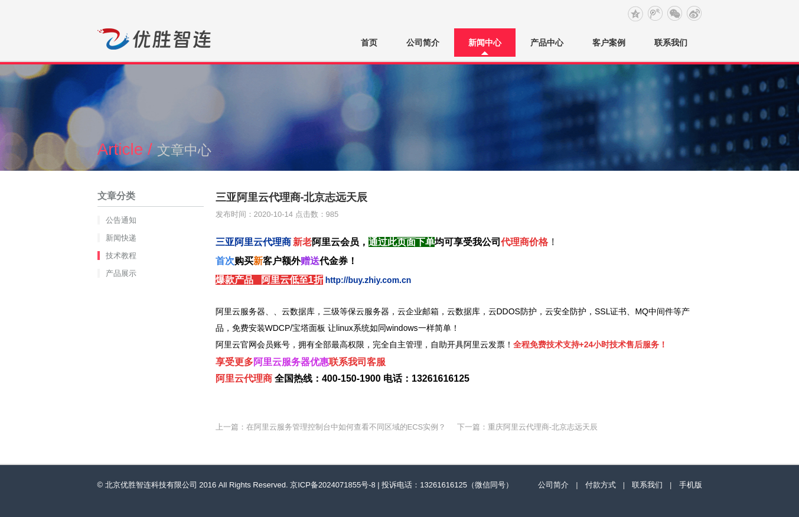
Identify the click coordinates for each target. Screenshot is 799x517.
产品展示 (121, 273)
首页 (369, 42)
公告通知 (121, 220)
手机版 (690, 484)
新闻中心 (484, 42)
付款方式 (600, 484)
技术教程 (121, 255)
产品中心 (546, 42)
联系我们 (670, 42)
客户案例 (608, 42)
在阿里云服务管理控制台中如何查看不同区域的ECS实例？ (346, 426)
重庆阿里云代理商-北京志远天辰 (543, 426)
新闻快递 (121, 237)
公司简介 (422, 42)
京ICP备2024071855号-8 (333, 484)
